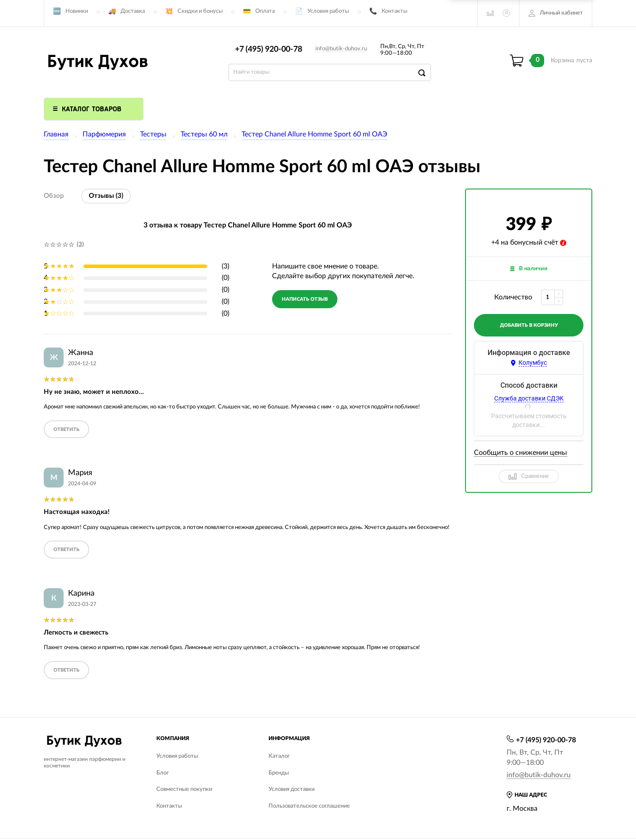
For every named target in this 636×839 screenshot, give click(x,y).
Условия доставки (291, 789)
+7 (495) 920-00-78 (268, 49)
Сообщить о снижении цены (520, 452)
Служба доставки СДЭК (529, 398)
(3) (80, 244)
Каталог (279, 756)
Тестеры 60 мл (204, 134)
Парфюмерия (104, 134)
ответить (66, 429)
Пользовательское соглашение (309, 806)
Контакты (394, 11)
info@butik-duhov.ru (341, 49)
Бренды (279, 773)
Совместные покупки (184, 789)
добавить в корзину (529, 325)
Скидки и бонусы (200, 11)
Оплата (265, 11)
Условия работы (328, 11)
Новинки (76, 11)
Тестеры (153, 134)
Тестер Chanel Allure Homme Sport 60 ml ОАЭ (314, 134)
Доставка (133, 11)
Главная (56, 134)
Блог (162, 773)
